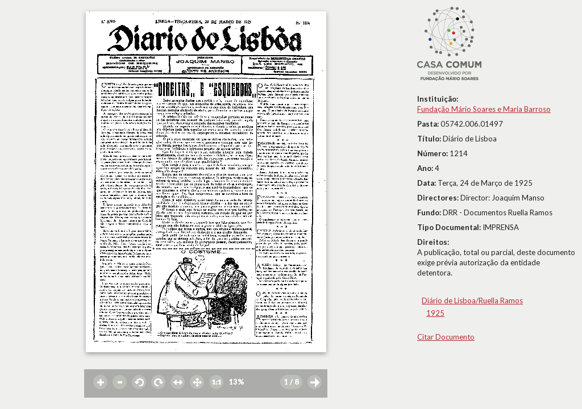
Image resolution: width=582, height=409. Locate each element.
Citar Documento (446, 336)
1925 (435, 313)
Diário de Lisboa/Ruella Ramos (472, 300)
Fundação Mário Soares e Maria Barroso (484, 109)
